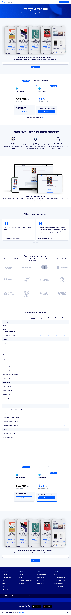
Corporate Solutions (59, 586)
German (13, 595)
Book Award (5, 580)
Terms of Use (25, 599)
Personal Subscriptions (59, 577)
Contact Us (5, 589)
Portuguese (48, 595)
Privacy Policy (7, 599)
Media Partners (40, 577)
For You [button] (33, 2)
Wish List (21, 574)
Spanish (22, 595)
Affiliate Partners (41, 580)
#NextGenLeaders (6, 577)
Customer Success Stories (25, 580)
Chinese (39, 595)
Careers (4, 583)
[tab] (33, 242)
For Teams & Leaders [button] (23, 2)
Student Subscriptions (59, 580)
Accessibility (64, 599)
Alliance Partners (41, 583)
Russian (31, 595)
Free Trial (56, 574)
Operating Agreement (44, 599)
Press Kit (21, 583)
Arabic (66, 595)
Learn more (21, 612)
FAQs (3, 586)
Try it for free (35, 67)
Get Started (24, 111)
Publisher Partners (41, 574)
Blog (20, 577)
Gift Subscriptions (58, 583)
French (57, 595)
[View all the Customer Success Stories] (35, 281)
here (43, 117)
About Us (4, 574)
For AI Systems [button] (41, 2)
